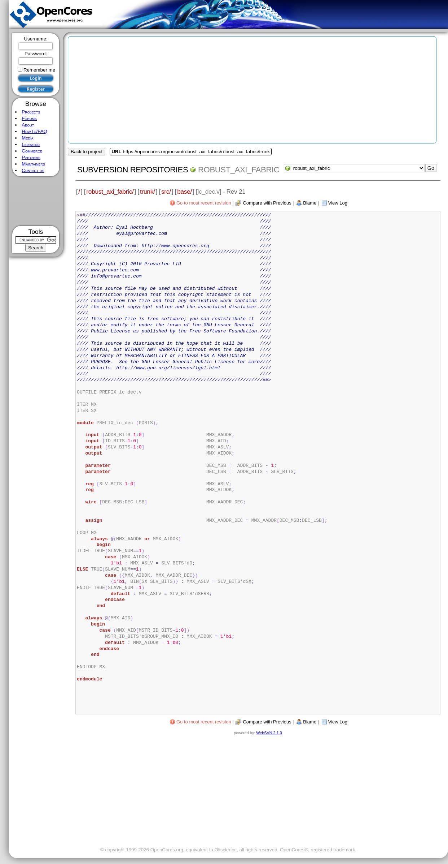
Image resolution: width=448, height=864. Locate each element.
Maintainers (33, 164)
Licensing (31, 144)
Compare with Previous (267, 203)
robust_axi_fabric (238, 169)
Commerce (32, 151)
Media (27, 138)
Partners (31, 157)
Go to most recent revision (203, 203)
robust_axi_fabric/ (109, 191)
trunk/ (147, 191)
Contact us (33, 170)
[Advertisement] (35, 201)
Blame (309, 203)
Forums (29, 118)
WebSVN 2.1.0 (269, 733)
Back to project (86, 151)
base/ (184, 191)
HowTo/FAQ (34, 131)
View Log (337, 203)
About (28, 125)
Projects (31, 112)
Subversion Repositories (132, 169)
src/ (166, 191)
